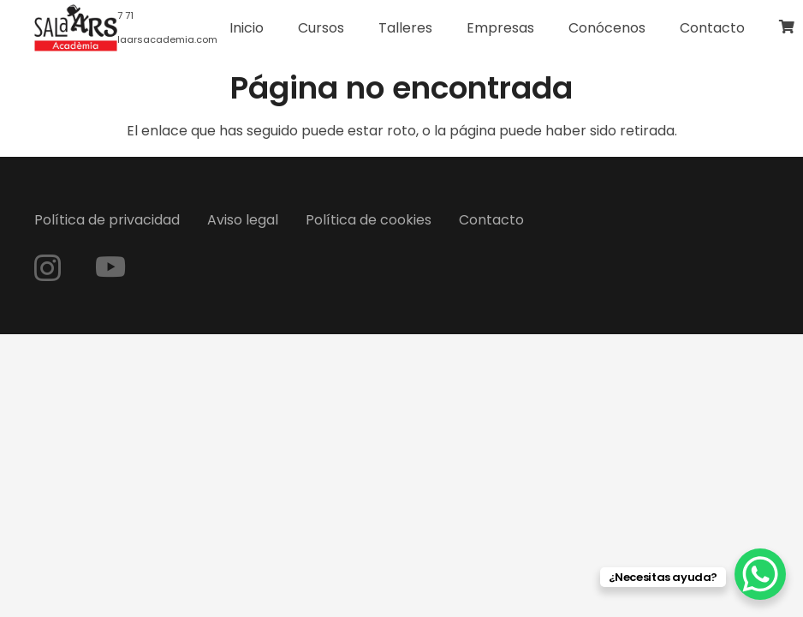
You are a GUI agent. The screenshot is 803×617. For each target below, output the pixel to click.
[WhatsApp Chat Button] (760, 574)
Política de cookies (368, 220)
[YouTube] (110, 266)
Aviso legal (242, 220)
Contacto (491, 220)
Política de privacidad (107, 220)
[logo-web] (75, 28)
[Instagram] (47, 268)
